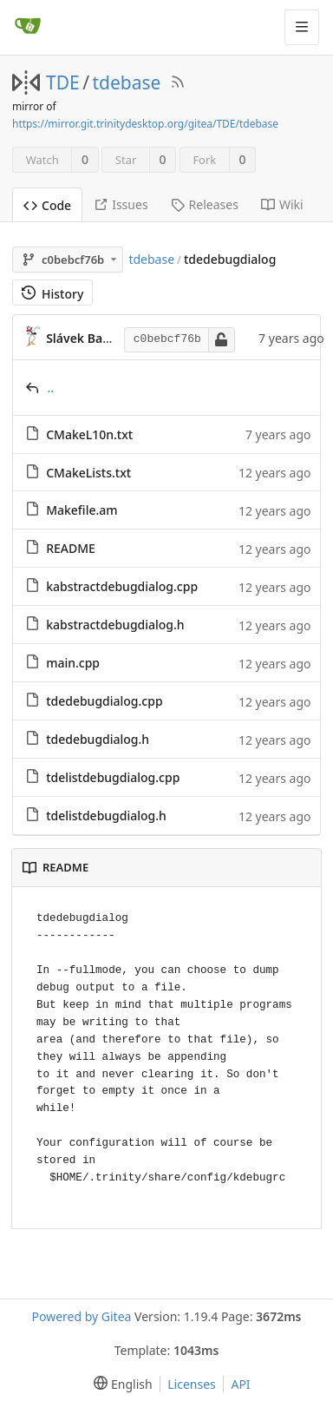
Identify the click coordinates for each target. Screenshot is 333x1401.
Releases (204, 204)
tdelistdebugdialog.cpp (113, 777)
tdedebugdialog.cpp (104, 701)
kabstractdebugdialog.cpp (122, 586)
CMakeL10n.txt (89, 434)
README (70, 548)
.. (51, 387)
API (240, 1384)
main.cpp (73, 662)
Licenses (191, 1384)
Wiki (282, 204)
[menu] (119, 1384)
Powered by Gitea (82, 1316)
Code (47, 205)
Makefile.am (81, 510)
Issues (120, 204)
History (52, 294)
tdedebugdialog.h (97, 739)
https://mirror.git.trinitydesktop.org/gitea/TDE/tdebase (145, 123)
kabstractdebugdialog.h (115, 624)
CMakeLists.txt (88, 472)
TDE (63, 82)
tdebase (127, 82)
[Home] (28, 27)
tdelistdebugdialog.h (106, 815)
